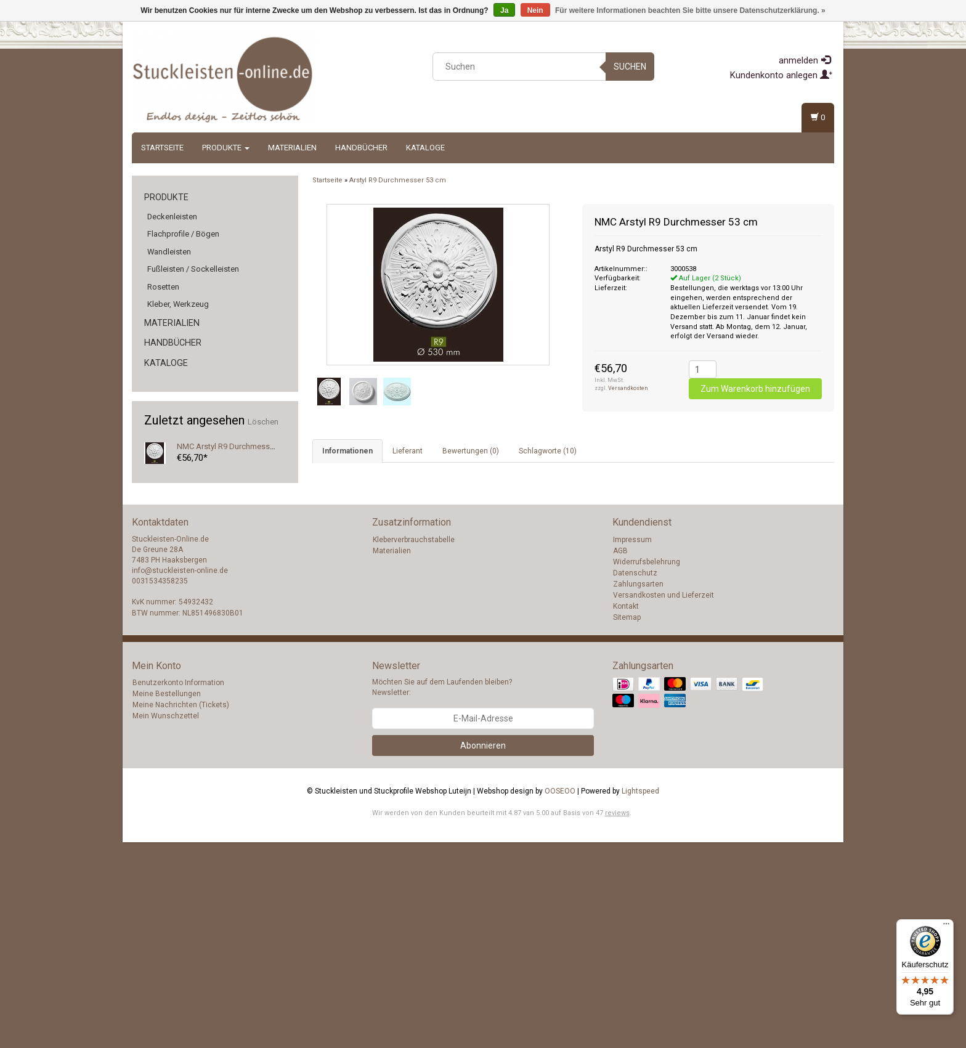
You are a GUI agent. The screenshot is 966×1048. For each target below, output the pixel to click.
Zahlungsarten (638, 790)
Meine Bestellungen (166, 899)
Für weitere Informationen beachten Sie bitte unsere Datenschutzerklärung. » (690, 10)
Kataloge (425, 147)
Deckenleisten (172, 216)
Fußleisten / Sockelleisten (193, 269)
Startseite (162, 147)
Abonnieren (483, 951)
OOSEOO (560, 997)
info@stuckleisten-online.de (180, 776)
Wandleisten (169, 251)
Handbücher (361, 147)
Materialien (292, 147)
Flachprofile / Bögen (183, 233)
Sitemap (627, 823)
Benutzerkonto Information (178, 888)
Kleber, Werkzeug (178, 304)
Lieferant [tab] (407, 451)
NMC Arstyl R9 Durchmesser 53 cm (238, 446)
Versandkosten (628, 388)
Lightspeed (640, 997)
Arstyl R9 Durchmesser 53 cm (397, 180)
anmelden (804, 60)
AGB (620, 756)
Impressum (632, 745)
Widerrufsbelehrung (646, 767)
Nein (535, 10)
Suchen (630, 66)
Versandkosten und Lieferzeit (663, 801)
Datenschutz (635, 778)
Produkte (226, 147)
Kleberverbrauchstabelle (414, 745)
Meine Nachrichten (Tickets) (180, 910)
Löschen (263, 421)
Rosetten (163, 286)
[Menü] (946, 926)
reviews (617, 1019)
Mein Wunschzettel (165, 921)
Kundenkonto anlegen (781, 75)
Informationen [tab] (347, 451)
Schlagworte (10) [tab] (548, 451)
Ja (504, 10)
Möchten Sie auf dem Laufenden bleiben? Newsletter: (442, 893)
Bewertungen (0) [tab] (470, 451)
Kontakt (626, 812)
